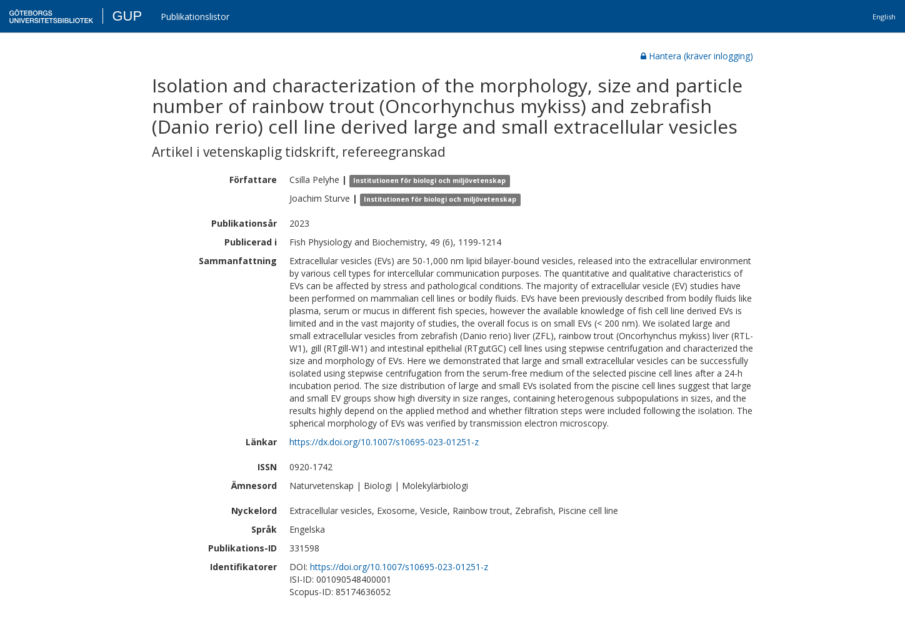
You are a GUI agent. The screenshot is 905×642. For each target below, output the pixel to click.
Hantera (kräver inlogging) (697, 56)
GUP (127, 16)
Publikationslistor (195, 16)
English (884, 16)
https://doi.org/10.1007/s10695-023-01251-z (399, 567)
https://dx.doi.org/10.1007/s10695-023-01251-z (384, 442)
